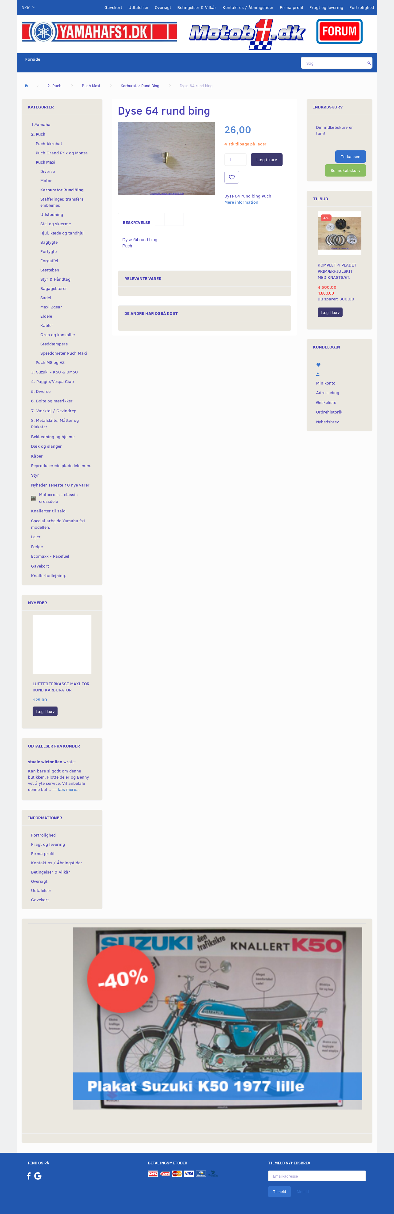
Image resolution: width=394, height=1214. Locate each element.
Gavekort (113, 7)
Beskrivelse (136, 222)
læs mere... (69, 789)
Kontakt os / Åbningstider (248, 7)
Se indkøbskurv (345, 170)
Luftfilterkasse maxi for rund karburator (61, 687)
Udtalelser (138, 7)
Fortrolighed (361, 7)
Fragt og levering (326, 7)
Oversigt (163, 7)
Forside (32, 59)
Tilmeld (279, 1191)
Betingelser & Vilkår (196, 7)
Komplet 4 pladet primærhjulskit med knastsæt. (337, 271)
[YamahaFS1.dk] (99, 31)
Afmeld (302, 1191)
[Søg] (369, 63)
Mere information (241, 202)
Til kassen (350, 156)
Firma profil (291, 7)
